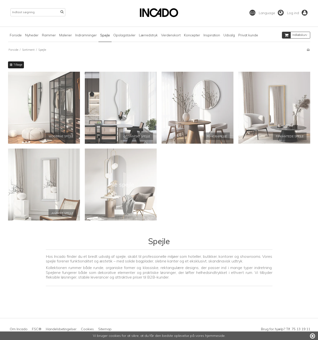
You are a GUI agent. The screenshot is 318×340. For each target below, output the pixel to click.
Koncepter (192, 35)
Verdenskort (171, 35)
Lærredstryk (148, 35)
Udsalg (229, 35)
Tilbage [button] (16, 64)
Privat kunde (248, 35)
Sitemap (105, 329)
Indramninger (86, 35)
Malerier (65, 35)
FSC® (36, 329)
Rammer (49, 35)
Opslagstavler (124, 35)
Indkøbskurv (294, 35)
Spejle (105, 35)
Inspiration (211, 35)
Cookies (87, 329)
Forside (16, 35)
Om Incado (19, 329)
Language (271, 13)
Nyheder (32, 35)
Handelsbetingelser (61, 329)
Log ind (297, 13)
